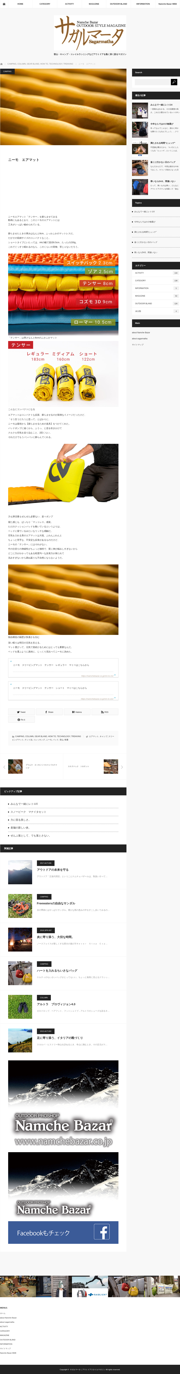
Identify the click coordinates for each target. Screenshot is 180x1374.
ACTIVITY (69, 4)
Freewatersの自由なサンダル (56, 903)
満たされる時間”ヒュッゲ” (162, 143)
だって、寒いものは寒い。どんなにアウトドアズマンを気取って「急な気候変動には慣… (164, 189)
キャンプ (103, 736)
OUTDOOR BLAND (118, 4)
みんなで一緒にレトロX (24, 803)
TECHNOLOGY (63, 736)
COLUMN (29, 736)
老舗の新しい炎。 (21, 827)
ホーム (2, 1313)
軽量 (66, 739)
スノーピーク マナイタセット (28, 811)
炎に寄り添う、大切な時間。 (55, 936)
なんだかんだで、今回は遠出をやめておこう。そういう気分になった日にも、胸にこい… (164, 169)
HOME (20, 4)
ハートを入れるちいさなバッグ (57, 970)
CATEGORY (45, 4)
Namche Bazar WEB (168, 4)
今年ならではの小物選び (161, 124)
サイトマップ (138, 345)
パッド (56, 739)
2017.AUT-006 (45, 863)
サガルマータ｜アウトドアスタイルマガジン (87, 1369)
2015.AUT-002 (45, 1031)
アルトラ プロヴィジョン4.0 (56, 1004)
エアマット (94, 736)
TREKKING (76, 736)
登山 (61, 739)
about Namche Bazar (141, 332)
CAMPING (7, 71)
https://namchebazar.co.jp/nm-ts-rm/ (97, 676)
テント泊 (28, 739)
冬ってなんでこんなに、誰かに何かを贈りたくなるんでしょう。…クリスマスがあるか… (164, 131)
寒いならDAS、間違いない (163, 181)
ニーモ (49, 739)
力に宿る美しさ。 (21, 819)
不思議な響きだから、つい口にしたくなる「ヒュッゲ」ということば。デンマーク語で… (164, 150)
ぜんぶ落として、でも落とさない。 (31, 835)
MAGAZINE (94, 4)
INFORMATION (143, 4)
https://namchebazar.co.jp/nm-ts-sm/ (97, 699)
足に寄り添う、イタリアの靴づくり (60, 1037)
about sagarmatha (140, 339)
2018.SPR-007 (46, 930)
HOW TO (52, 736)
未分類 (157, 311)
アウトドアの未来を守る (53, 869)
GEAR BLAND (41, 736)
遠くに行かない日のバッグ (162, 162)
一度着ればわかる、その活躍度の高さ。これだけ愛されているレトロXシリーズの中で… (165, 112)
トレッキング (39, 739)
